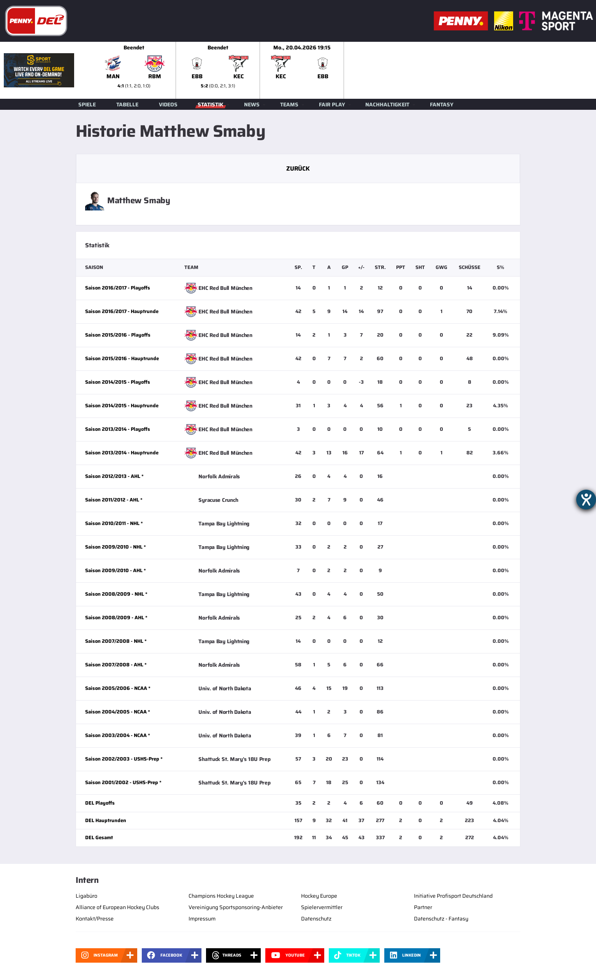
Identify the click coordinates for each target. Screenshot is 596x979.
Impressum (202, 918)
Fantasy (441, 104)
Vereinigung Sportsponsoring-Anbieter (236, 907)
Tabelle (127, 104)
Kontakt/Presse (95, 918)
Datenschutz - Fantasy (441, 918)
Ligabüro (86, 896)
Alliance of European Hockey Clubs (117, 907)
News (252, 104)
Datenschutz (316, 918)
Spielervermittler (321, 907)
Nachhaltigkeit (387, 104)
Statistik (211, 104)
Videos (168, 104)
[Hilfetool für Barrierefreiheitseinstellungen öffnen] (586, 499)
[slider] (344, 70)
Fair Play (332, 104)
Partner (423, 907)
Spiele (87, 104)
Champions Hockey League (221, 896)
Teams (289, 104)
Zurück (297, 168)
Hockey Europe (319, 896)
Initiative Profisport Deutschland (453, 896)
